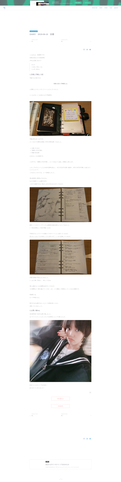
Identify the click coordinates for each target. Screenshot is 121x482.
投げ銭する (60, 398)
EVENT (105, 8)
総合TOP (116, 8)
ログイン (87, 2)
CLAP (111, 8)
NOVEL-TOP (94, 8)
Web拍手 (60, 406)
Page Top (60, 479)
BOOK (101, 8)
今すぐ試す (77, 2)
